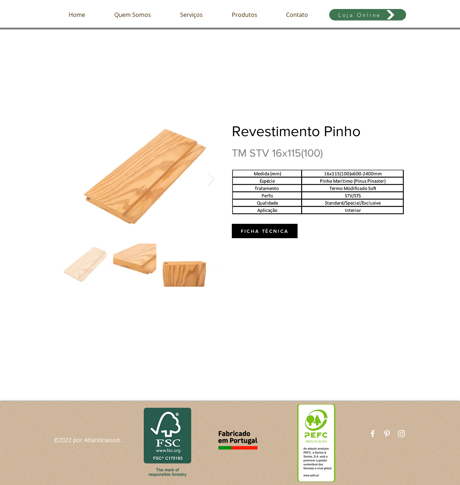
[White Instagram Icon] (401, 433)
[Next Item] (211, 179)
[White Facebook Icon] (372, 433)
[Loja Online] (367, 14)
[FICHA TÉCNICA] (265, 231)
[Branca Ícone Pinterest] (387, 433)
